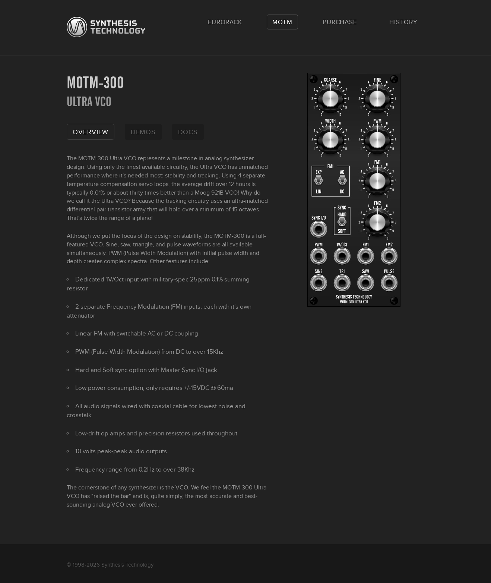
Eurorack (225, 22)
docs (188, 132)
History (403, 22)
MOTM (282, 22)
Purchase (340, 22)
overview (90, 132)
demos (143, 132)
